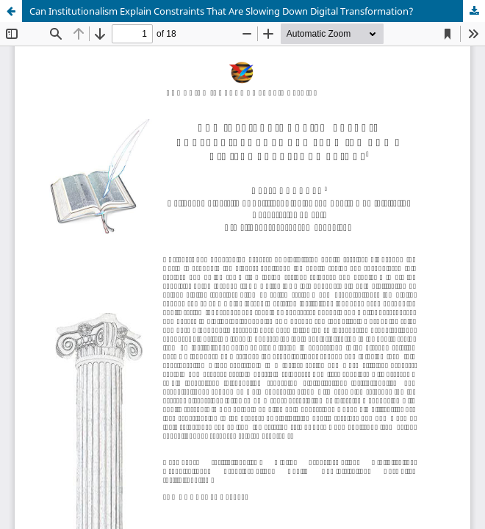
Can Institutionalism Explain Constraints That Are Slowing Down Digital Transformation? (221, 11)
